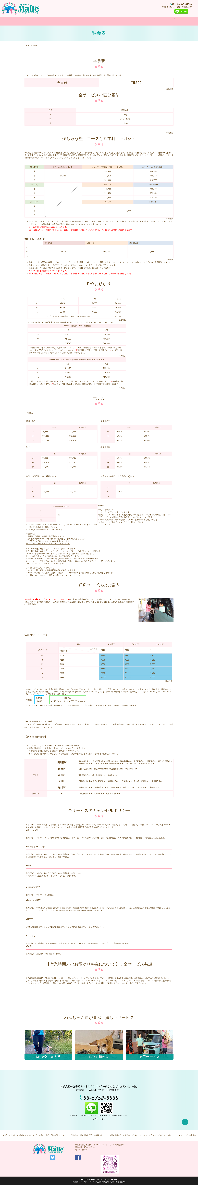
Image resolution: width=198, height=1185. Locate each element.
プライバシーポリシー (166, 1135)
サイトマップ (182, 1135)
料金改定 (192, 1135)
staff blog (152, 1135)
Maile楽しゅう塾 (53, 21)
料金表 (138, 21)
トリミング (116, 21)
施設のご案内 (87, 21)
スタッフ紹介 (109, 1135)
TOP (27, 45)
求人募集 (149, 21)
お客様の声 (98, 1135)
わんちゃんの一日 (71, 21)
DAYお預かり (102, 21)
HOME (39, 21)
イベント (143, 1135)
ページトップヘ (185, 1122)
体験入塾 (128, 21)
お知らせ (135, 1135)
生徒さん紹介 (78, 1135)
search (159, 21)
